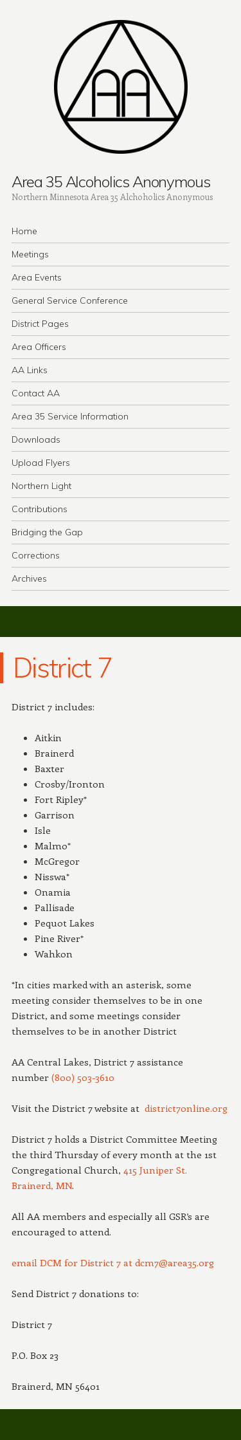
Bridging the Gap (47, 532)
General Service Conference (70, 300)
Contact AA (36, 393)
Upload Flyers (41, 462)
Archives (29, 578)
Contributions (39, 509)
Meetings (30, 254)
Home (24, 231)
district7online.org (186, 1108)
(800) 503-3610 (82, 1077)
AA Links (30, 370)
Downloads (36, 439)
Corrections (36, 555)
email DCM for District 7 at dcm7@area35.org (113, 1262)
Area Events (37, 277)
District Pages (40, 323)
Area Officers (39, 347)
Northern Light (41, 486)
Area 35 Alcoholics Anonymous (111, 181)
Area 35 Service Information (70, 416)
